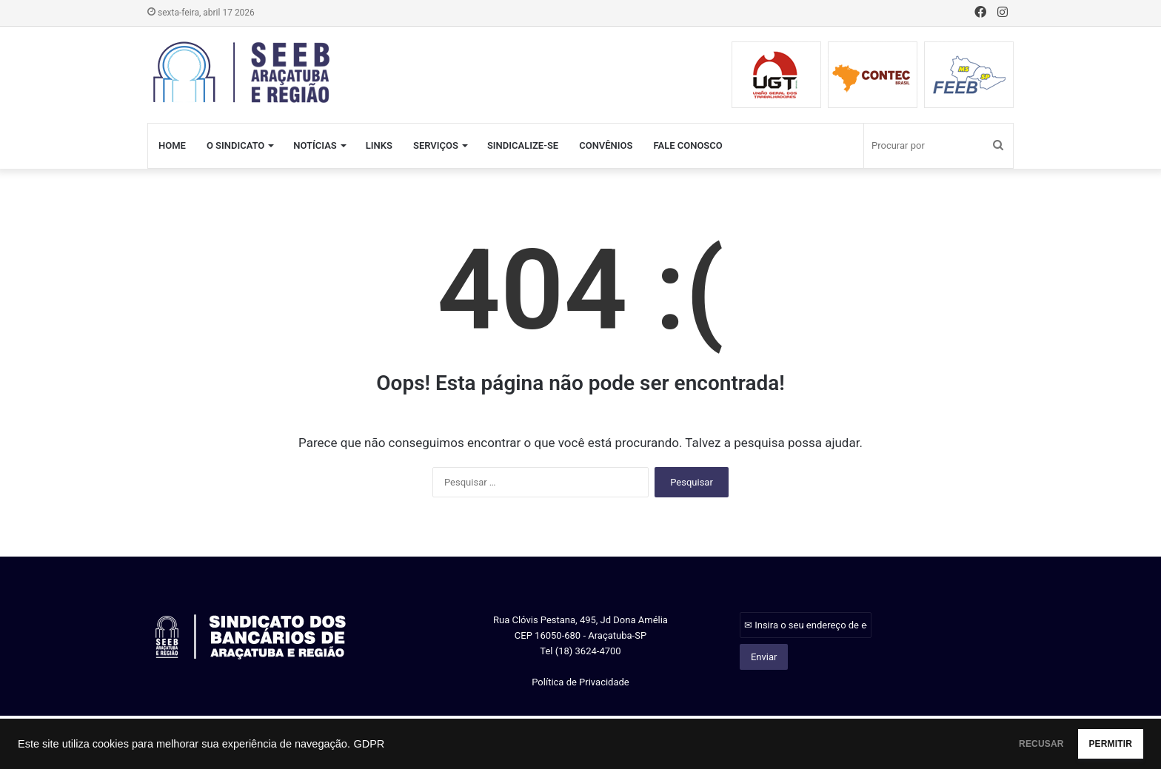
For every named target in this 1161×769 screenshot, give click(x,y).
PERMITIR (1095, 744)
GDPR (368, 744)
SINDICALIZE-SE (522, 145)
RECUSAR (997, 744)
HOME (172, 145)
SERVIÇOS (435, 145)
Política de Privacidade (580, 682)
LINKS (379, 145)
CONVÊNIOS (605, 145)
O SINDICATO (235, 145)
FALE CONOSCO (687, 145)
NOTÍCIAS (315, 145)
